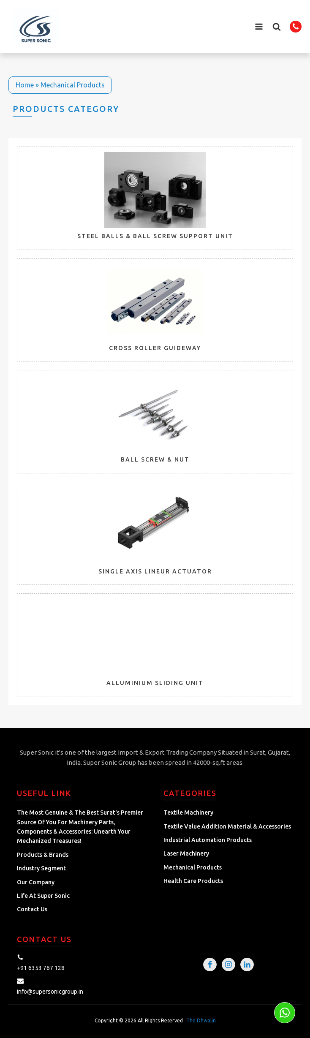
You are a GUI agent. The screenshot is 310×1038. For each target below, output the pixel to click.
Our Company (35, 882)
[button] (276, 26)
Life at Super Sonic (43, 895)
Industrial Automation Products (207, 840)
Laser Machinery (186, 853)
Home (25, 85)
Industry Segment (41, 868)
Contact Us (32, 909)
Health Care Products (193, 881)
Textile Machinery (188, 812)
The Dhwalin (201, 1020)
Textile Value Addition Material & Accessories (227, 826)
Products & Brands (42, 854)
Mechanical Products (192, 867)
